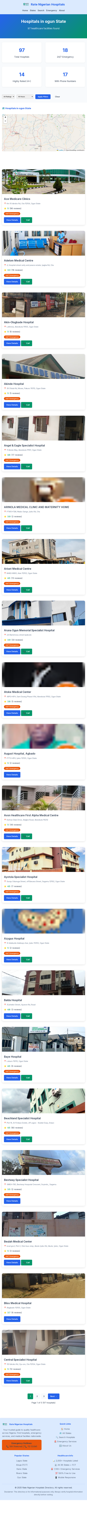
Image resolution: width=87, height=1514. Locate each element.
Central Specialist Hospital (20, 1372)
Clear (59, 97)
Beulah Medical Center (18, 1253)
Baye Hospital (12, 1066)
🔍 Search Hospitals (65, 1451)
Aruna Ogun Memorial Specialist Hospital (29, 635)
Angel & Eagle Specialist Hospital (24, 448)
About (62, 10)
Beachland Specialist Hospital (22, 1128)
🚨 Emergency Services (65, 1455)
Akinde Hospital (14, 386)
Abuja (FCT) (22, 1479)
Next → (55, 1410)
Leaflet (60, 151)
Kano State (22, 1483)
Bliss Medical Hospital (17, 1315)
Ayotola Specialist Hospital (20, 884)
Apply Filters (43, 97)
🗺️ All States (65, 1447)
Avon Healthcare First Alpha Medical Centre (31, 822)
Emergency (51, 10)
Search (41, 10)
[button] (5, 118)
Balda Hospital (13, 1009)
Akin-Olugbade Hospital (19, 324)
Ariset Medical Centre (17, 573)
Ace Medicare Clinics (17, 199)
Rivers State (21, 1487)
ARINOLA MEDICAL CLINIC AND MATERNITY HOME (36, 511)
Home (25, 10)
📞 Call (29, 221)
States (33, 10)
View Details (13, 221)
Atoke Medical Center (17, 697)
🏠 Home (65, 1443)
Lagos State (21, 1475)
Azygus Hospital (14, 946)
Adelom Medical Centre (18, 261)
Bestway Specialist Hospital (21, 1190)
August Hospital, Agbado (19, 760)
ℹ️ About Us (65, 1459)
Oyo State (21, 1491)
